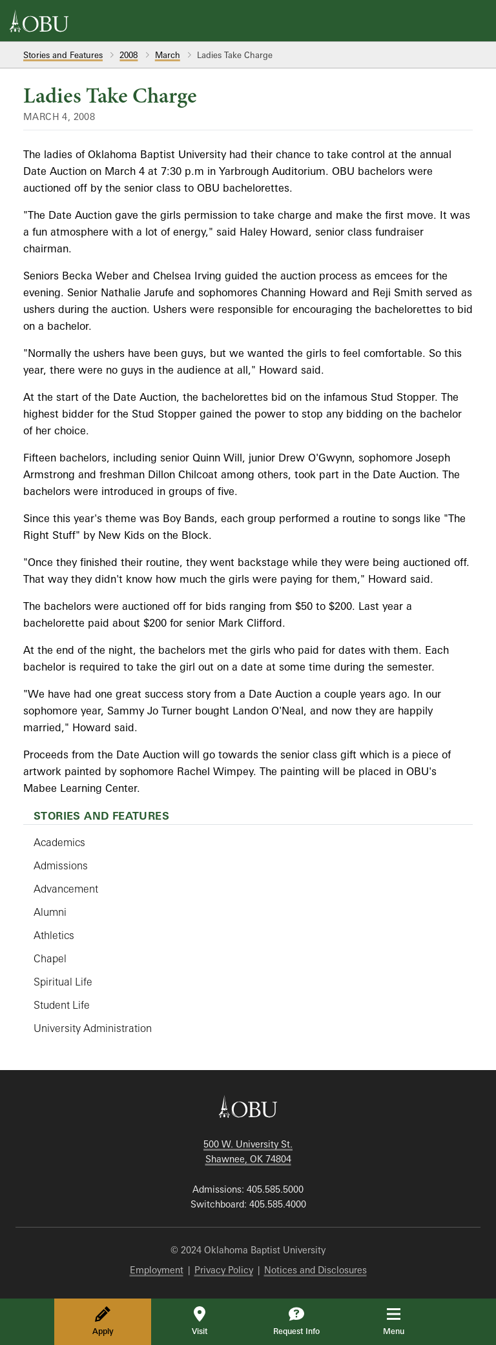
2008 (128, 55)
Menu (402, 1321)
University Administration (93, 1028)
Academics (59, 842)
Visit (199, 1321)
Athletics (54, 935)
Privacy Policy (223, 1269)
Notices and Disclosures (315, 1269)
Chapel (50, 958)
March (167, 55)
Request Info (296, 1321)
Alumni (50, 911)
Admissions (61, 865)
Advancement (66, 888)
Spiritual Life (63, 981)
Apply (103, 1321)
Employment (156, 1269)
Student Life (62, 1004)
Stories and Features (63, 55)
